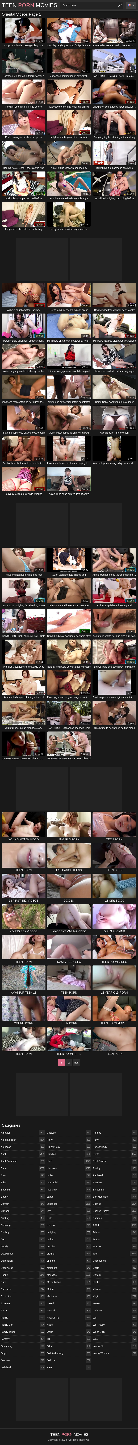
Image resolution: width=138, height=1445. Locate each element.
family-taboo (23, 1331)
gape (23, 1353)
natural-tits (69, 1317)
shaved (115, 1203)
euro (23, 1282)
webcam (115, 1310)
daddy (23, 1246)
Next (76, 1062)
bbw (23, 1175)
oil (69, 1339)
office (69, 1331)
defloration (23, 1260)
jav (69, 1211)
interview (69, 1189)
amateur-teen (23, 1139)
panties (115, 1132)
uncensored (115, 1260)
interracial (69, 1182)
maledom (69, 1267)
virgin (115, 1296)
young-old (115, 1346)
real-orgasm (115, 1161)
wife (115, 1339)
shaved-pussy (115, 1211)
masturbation (69, 1282)
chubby (23, 1232)
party (115, 1139)
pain (69, 1367)
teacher (115, 1246)
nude (69, 1324)
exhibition (23, 1296)
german (23, 1360)
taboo (115, 1232)
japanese (69, 1203)
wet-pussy (115, 1324)
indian (69, 1175)
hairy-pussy (69, 1147)
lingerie (69, 1260)
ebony (23, 1275)
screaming (115, 1189)
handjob (69, 1154)
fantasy (23, 1339)
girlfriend (23, 1367)
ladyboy (69, 1232)
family (23, 1317)
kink (69, 1218)
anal (23, 1154)
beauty (23, 1196)
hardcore (69, 1168)
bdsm (23, 1182)
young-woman (115, 1353)
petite (115, 1154)
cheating (23, 1225)
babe (23, 1168)
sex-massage (115, 1196)
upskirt (115, 1282)
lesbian (69, 1246)
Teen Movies (29, 5)
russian (115, 1182)
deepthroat (23, 1253)
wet (115, 1317)
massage (69, 1275)
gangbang (23, 1346)
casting (23, 1218)
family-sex (23, 1324)
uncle (115, 1267)
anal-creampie (23, 1161)
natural (69, 1310)
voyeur (115, 1303)
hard (69, 1161)
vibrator (115, 1289)
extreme (23, 1303)
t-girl (115, 1225)
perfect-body (115, 1147)
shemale (115, 1218)
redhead (115, 1175)
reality (115, 1168)
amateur (23, 1132)
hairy (69, 1139)
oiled (69, 1346)
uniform (115, 1275)
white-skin (115, 1331)
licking (69, 1253)
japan (69, 1196)
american (23, 1147)
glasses (69, 1132)
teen (115, 1253)
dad (23, 1239)
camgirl (23, 1203)
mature (69, 1289)
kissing (69, 1225)
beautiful (23, 1189)
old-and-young (69, 1353)
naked (69, 1303)
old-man (69, 1360)
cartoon (23, 1211)
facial (23, 1310)
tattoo (115, 1239)
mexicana (69, 1296)
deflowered (23, 1267)
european (23, 1289)
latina (69, 1239)
